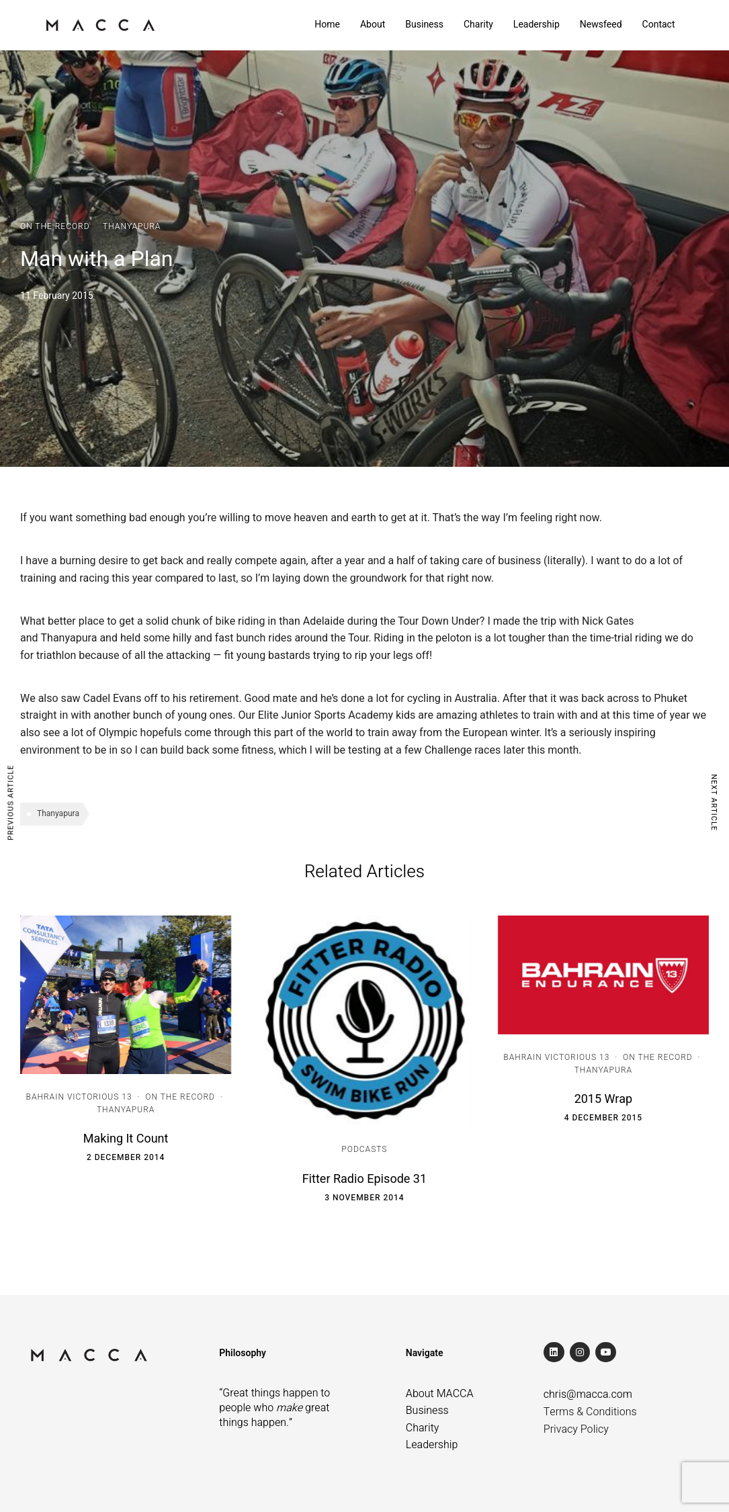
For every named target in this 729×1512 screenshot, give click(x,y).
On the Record (55, 226)
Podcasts (364, 1149)
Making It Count (126, 1139)
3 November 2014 (364, 1198)
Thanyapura (132, 226)
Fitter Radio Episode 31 (364, 1179)
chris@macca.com (588, 1394)
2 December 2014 (126, 1157)
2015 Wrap (603, 1099)
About (372, 24)
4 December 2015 (603, 1118)
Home (327, 24)
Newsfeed (601, 24)
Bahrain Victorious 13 (79, 1097)
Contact (658, 24)
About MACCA (440, 1394)
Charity (478, 24)
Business (424, 24)
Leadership (536, 24)
